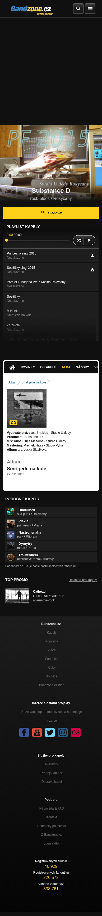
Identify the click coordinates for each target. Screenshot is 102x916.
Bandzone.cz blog (51, 685)
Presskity (51, 764)
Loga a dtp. (51, 843)
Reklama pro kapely (83, 580)
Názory (82, 367)
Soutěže (51, 676)
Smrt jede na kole (33, 382)
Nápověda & (51, 808)
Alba (66, 367)
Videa (51, 650)
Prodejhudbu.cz (52, 773)
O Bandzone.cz (51, 835)
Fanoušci (51, 659)
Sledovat (51, 213)
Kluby (51, 667)
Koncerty (51, 641)
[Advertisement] (51, 71)
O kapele (48, 367)
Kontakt (51, 817)
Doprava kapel (51, 782)
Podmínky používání (51, 826)
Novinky (27, 367)
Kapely (52, 633)
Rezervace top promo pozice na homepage (51, 712)
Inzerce (52, 720)
